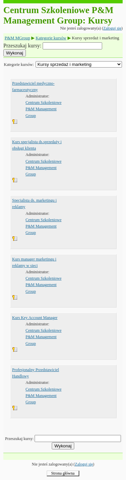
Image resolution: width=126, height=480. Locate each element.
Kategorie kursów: (19, 64)
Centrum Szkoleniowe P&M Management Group (43, 109)
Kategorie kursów (51, 38)
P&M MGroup (17, 38)
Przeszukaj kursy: (23, 45)
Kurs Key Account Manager (34, 317)
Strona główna (63, 473)
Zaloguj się (112, 28)
